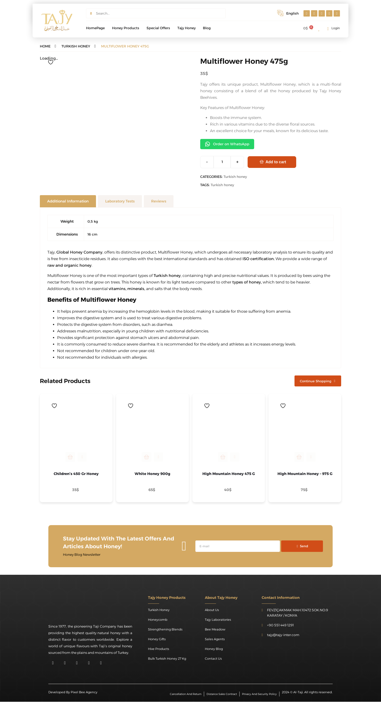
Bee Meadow (215, 630)
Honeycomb (158, 621)
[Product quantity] (222, 162)
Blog (207, 28)
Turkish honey (235, 177)
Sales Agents (215, 640)
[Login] (328, 29)
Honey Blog (214, 650)
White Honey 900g (152, 475)
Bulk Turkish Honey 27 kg (168, 659)
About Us (212, 611)
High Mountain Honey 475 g (228, 475)
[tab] (68, 202)
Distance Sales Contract (217, 695)
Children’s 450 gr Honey (76, 475)
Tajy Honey (186, 28)
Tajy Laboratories (218, 621)
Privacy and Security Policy (258, 695)
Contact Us (214, 659)
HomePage (95, 28)
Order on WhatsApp (228, 144)
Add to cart (276, 162)
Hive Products (159, 650)
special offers (158, 28)
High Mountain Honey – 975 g (304, 475)
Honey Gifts (157, 640)
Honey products (125, 28)
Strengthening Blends (166, 630)
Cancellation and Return (177, 695)
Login (335, 28)
